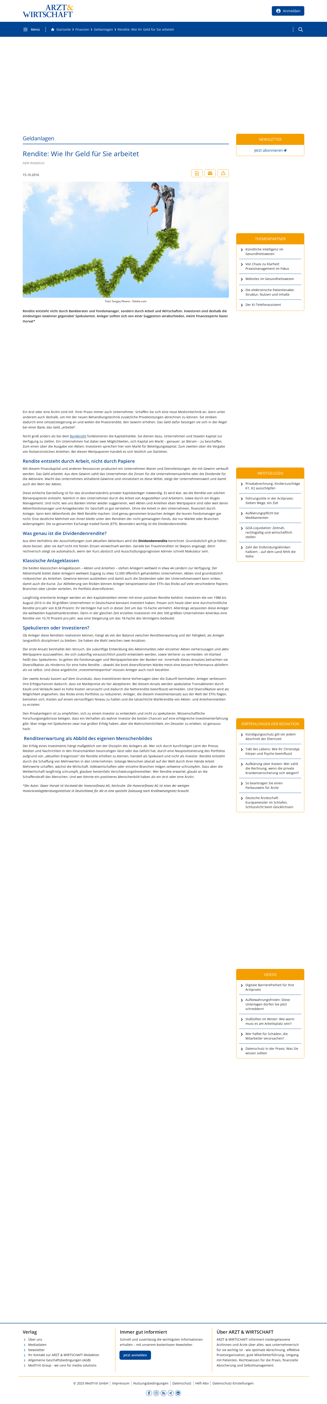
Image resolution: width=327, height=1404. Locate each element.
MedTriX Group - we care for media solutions (62, 1365)
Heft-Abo (202, 1383)
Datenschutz (181, 1383)
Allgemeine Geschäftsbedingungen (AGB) (59, 1360)
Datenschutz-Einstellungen (233, 1383)
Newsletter (36, 1350)
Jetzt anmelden (135, 1355)
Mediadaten (37, 1344)
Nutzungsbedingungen (150, 1383)
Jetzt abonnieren (268, 150)
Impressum (120, 1383)
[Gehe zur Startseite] (61, 29)
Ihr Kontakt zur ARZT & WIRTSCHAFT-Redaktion (63, 1355)
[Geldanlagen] (103, 29)
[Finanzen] (82, 29)
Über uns (35, 1339)
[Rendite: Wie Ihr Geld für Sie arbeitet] (146, 29)
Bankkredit (78, 436)
